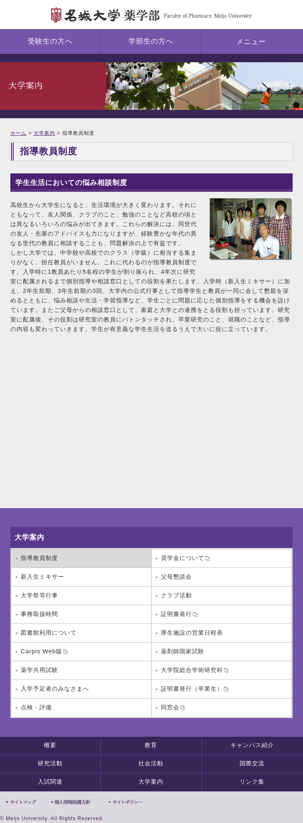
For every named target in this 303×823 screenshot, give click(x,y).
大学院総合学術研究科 (194, 670)
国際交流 (252, 763)
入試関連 (50, 781)
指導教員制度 (39, 558)
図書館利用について (49, 632)
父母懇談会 (176, 576)
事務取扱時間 (39, 614)
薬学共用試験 (39, 670)
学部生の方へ (150, 41)
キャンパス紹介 (252, 745)
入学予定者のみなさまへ (55, 688)
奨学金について (185, 558)
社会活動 (150, 763)
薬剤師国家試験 (182, 651)
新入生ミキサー (42, 576)
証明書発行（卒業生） (194, 688)
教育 (151, 745)
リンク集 (252, 781)
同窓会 (173, 707)
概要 (50, 745)
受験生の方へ (50, 41)
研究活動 (50, 763)
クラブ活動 (176, 595)
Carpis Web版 (44, 651)
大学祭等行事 (39, 595)
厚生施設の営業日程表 (192, 632)
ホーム (18, 133)
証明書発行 (179, 614)
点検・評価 (36, 707)
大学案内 (44, 133)
